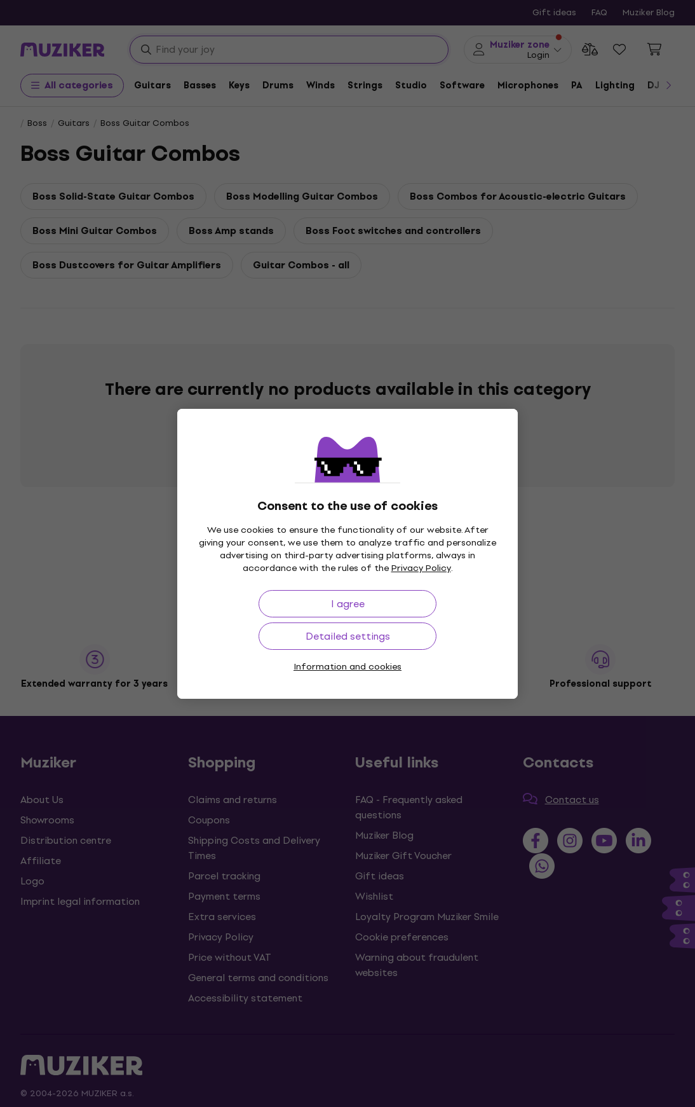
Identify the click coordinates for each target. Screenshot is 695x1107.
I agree (348, 604)
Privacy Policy (421, 568)
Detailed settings (348, 636)
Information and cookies (347, 666)
